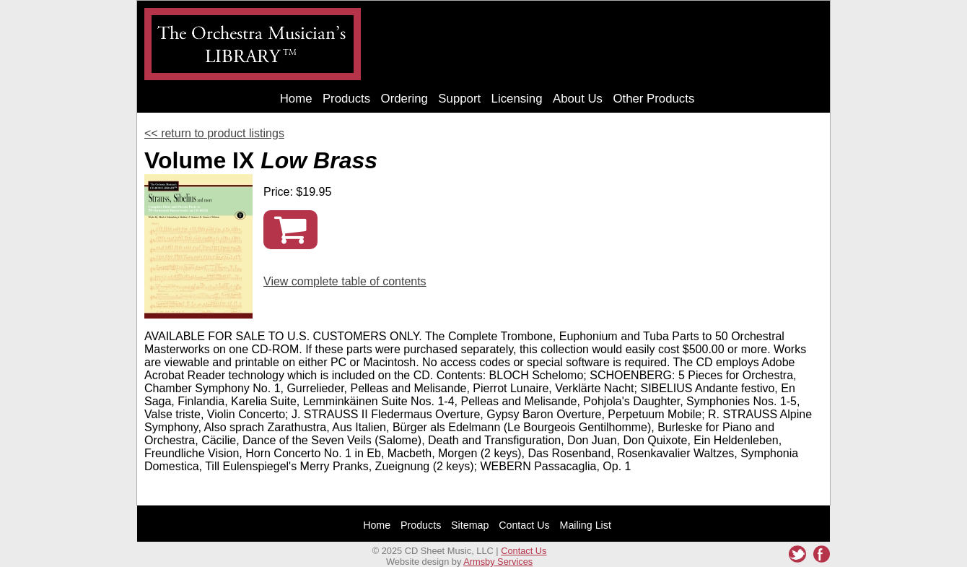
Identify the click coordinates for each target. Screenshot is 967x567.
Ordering (404, 98)
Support (459, 98)
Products (346, 98)
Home (296, 98)
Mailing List (585, 525)
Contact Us (524, 525)
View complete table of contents (344, 281)
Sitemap (470, 525)
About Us (578, 98)
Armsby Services (498, 561)
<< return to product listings (214, 133)
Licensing (517, 98)
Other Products (653, 98)
